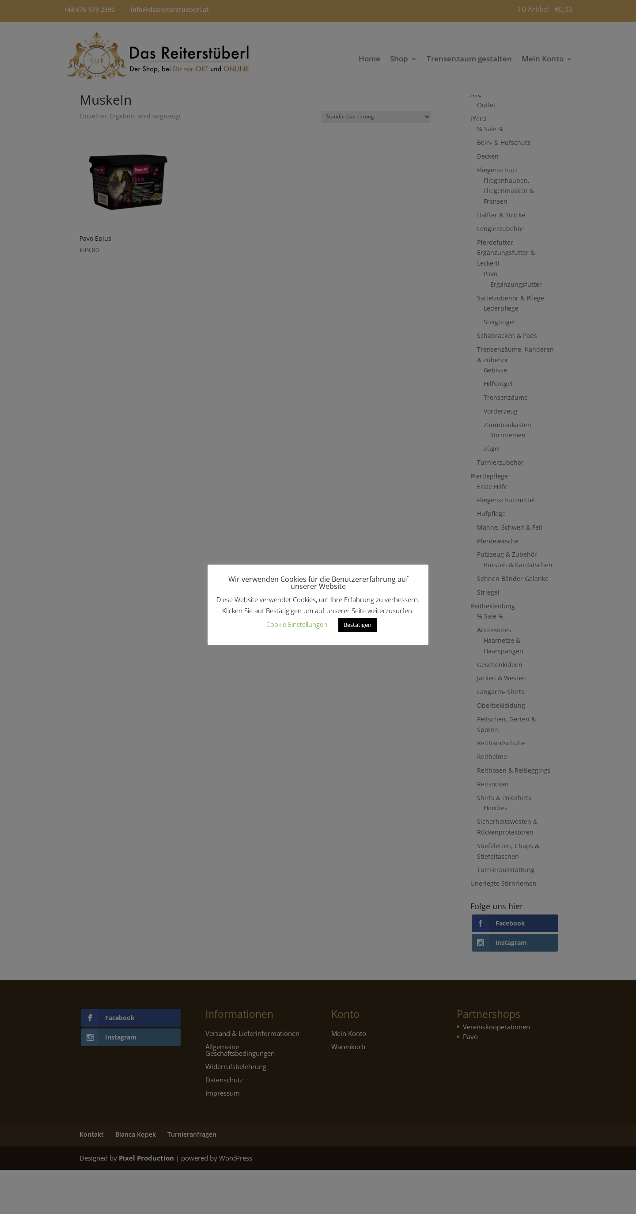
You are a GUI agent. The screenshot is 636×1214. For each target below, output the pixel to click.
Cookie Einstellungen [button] (296, 624)
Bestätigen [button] (357, 625)
